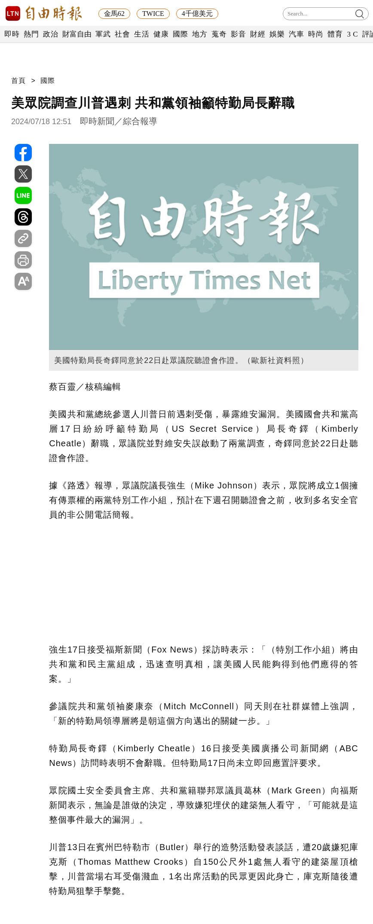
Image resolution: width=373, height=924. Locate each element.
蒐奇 (218, 34)
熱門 (31, 34)
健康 (160, 34)
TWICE (153, 13)
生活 (141, 34)
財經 (257, 34)
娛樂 (276, 34)
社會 (122, 34)
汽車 (296, 34)
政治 (50, 34)
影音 (238, 34)
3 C (352, 34)
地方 (199, 34)
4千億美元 (197, 13)
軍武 (102, 34)
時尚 (315, 34)
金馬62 (114, 13)
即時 (11, 34)
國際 (180, 34)
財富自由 (76, 34)
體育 (334, 34)
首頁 (18, 80)
